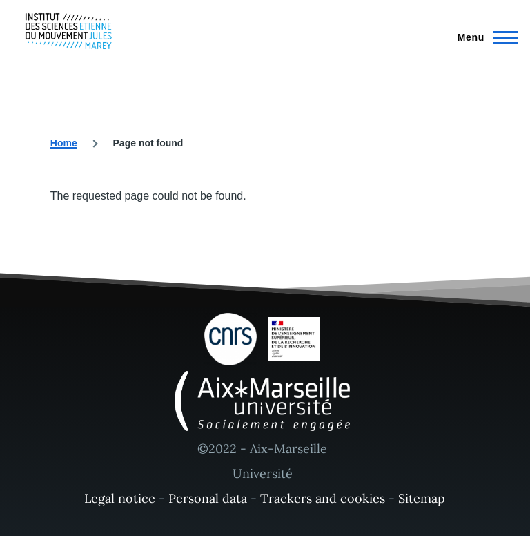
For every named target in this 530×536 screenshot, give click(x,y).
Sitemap (421, 498)
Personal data (207, 498)
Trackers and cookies (322, 498)
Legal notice (119, 498)
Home (63, 143)
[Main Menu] (483, 37)
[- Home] (68, 31)
